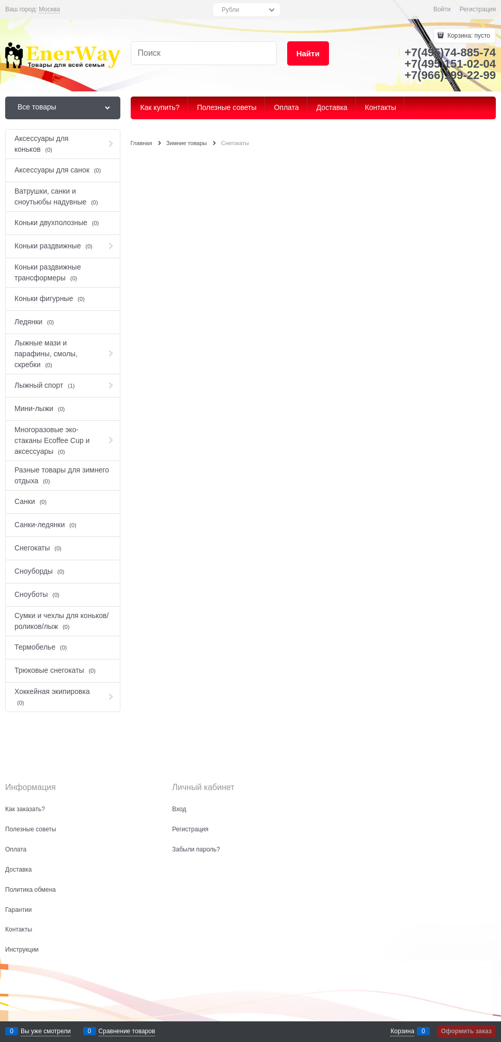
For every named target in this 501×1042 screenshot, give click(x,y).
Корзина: (468, 35)
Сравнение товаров (127, 1031)
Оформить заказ (466, 1031)
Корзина (402, 1031)
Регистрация (478, 9)
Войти (442, 9)
